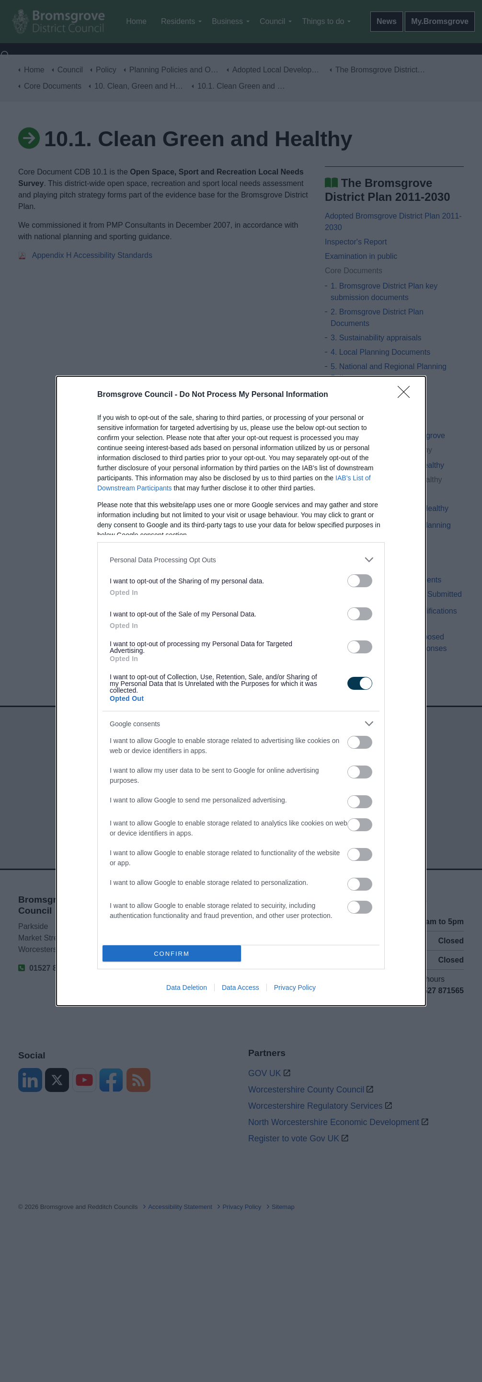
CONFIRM (172, 953)
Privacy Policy (295, 987)
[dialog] (241, 691)
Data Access (240, 987)
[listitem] (241, 560)
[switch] (359, 580)
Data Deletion (186, 987)
